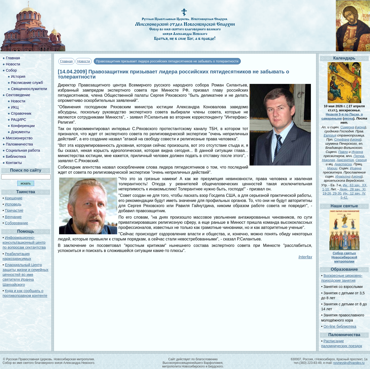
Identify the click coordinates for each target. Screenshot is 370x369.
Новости (83, 61)
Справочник (21, 113)
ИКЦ (14, 107)
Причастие (14, 210)
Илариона (342, 176)
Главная (66, 61)
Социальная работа (23, 150)
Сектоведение (18, 95)
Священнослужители (29, 89)
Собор (11, 70)
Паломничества (19, 144)
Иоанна (357, 152)
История (18, 76)
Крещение (13, 198)
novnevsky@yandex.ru (349, 363)
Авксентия (345, 160)
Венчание (13, 217)
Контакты (14, 163)
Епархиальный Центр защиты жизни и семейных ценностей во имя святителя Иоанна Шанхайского (25, 275)
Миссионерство (19, 138)
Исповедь (13, 204)
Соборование (16, 223)
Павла (343, 152)
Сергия (361, 160)
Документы (20, 132)
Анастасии (343, 164)
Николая (328, 160)
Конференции (23, 126)
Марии (332, 168)
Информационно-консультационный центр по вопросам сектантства (24, 242)
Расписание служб (27, 83)
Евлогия (330, 135)
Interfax (305, 257)
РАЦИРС (18, 120)
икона (348, 118)
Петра (359, 156)
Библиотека (16, 156)
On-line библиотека (339, 326)
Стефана (341, 139)
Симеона (347, 127)
